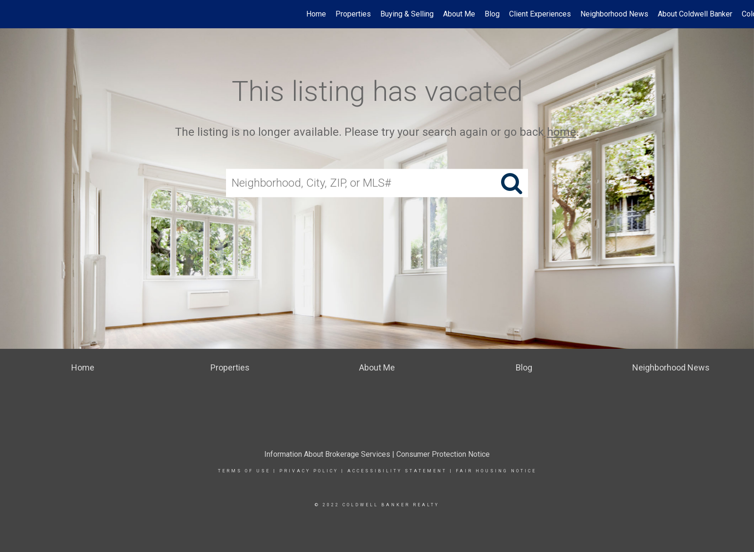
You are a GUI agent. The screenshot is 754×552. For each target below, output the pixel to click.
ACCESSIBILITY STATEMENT (397, 471)
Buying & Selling (407, 13)
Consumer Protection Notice (443, 454)
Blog (492, 13)
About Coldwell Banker (695, 13)
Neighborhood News (614, 13)
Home (316, 13)
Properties (353, 13)
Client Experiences (540, 13)
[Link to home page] (12, 14)
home (561, 132)
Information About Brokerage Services (327, 454)
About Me (459, 13)
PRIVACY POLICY (308, 471)
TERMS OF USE (244, 471)
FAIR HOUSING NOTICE (496, 471)
